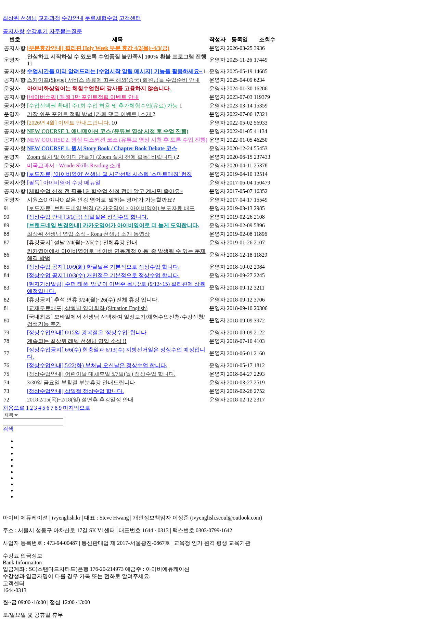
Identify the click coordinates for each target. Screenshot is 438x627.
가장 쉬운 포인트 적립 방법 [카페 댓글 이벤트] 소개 (90, 114)
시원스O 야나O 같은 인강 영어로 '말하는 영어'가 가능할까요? (101, 200)
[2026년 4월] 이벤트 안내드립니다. (69, 123)
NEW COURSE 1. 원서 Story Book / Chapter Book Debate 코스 (102, 148)
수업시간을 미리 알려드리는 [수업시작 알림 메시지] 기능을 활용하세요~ (115, 71)
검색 (8, 429)
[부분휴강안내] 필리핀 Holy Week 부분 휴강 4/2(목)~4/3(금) (98, 48)
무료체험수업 (101, 18)
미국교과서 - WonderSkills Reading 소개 (73, 165)
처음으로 (14, 408)
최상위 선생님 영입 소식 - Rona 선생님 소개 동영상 (88, 234)
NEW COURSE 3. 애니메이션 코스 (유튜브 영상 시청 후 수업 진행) (107, 131)
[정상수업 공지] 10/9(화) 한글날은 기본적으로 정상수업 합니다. (103, 267)
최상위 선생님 (20, 18)
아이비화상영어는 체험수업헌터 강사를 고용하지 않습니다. (99, 88)
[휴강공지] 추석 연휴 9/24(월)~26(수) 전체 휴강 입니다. (93, 300)
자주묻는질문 (65, 31)
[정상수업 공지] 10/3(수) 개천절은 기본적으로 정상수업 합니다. (103, 275)
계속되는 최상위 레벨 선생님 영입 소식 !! (77, 341)
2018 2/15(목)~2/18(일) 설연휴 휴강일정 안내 (80, 399)
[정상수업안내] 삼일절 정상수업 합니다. (75, 391)
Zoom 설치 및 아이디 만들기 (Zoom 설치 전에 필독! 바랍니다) (101, 157)
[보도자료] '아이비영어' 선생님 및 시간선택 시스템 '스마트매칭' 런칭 (109, 174)
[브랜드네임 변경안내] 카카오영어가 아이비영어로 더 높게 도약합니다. (113, 225)
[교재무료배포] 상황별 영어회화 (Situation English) (87, 308)
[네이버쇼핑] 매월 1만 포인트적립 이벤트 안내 (83, 97)
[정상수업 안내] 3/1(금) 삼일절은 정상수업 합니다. (87, 217)
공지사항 (14, 31)
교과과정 (49, 18)
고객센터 (130, 18)
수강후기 (37, 31)
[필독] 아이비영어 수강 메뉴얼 (64, 182)
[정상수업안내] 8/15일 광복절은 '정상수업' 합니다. (87, 332)
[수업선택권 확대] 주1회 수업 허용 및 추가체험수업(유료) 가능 (103, 105)
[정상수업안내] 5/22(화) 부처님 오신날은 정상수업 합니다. (97, 365)
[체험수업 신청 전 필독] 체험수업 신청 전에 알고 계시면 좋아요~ (105, 191)
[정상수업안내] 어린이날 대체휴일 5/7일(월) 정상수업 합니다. (101, 374)
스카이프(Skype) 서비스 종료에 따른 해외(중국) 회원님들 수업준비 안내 (113, 80)
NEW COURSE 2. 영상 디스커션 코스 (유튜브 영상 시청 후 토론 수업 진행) (117, 140)
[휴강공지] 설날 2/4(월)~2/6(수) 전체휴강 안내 (82, 242)
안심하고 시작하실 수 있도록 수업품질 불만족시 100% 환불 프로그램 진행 (116, 57)
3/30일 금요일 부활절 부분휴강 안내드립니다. (82, 382)
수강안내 (72, 18)
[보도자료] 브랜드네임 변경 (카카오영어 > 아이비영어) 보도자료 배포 (111, 208)
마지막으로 (76, 408)
